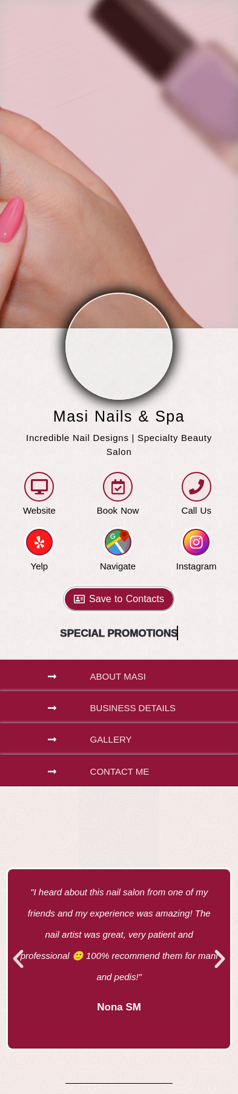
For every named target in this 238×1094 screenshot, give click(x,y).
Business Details (133, 708)
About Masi (118, 676)
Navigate (118, 566)
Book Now (118, 510)
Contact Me (120, 771)
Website (39, 510)
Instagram (196, 566)
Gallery (111, 739)
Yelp (39, 566)
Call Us (196, 510)
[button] (119, 675)
